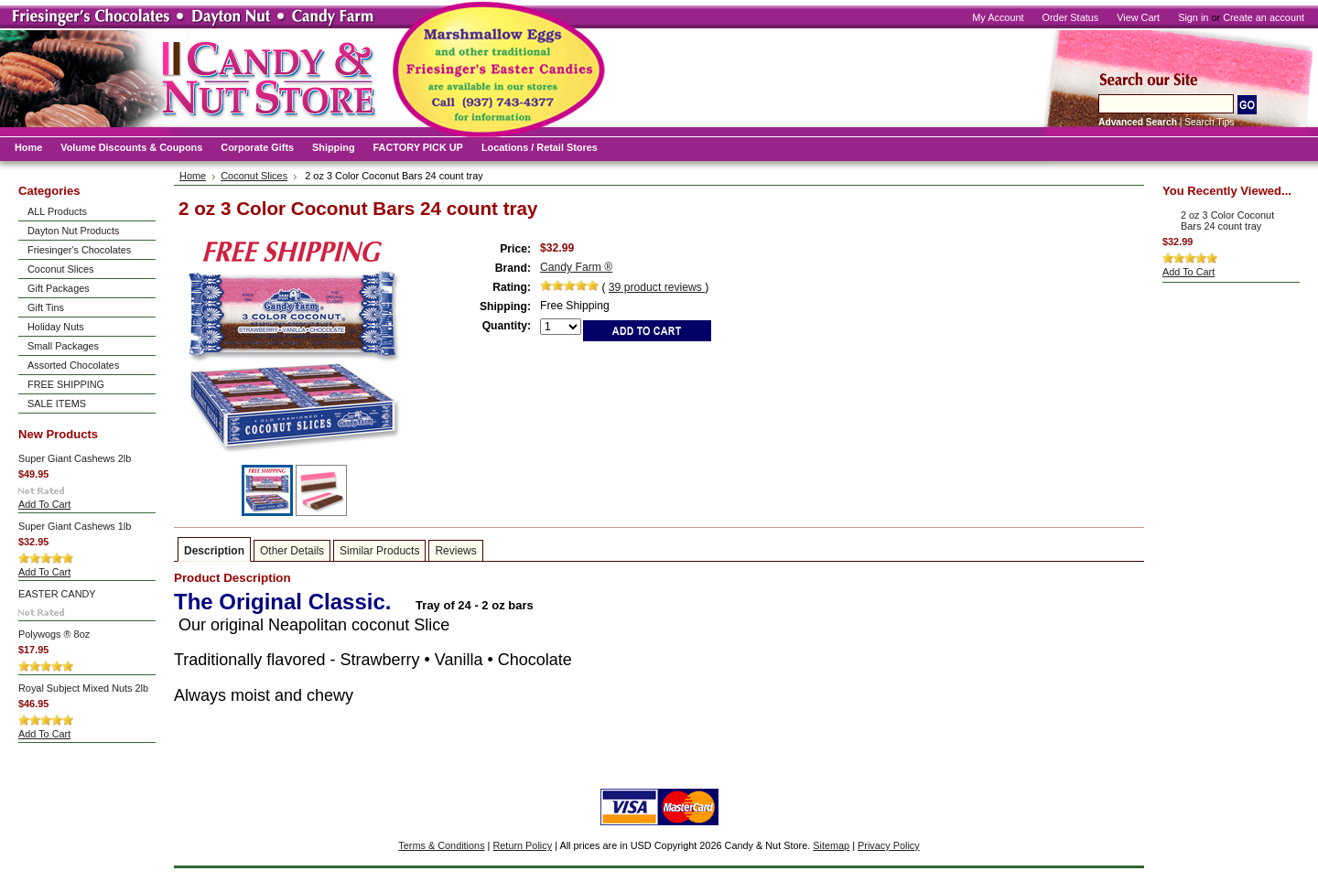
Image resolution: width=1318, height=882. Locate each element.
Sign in (1193, 17)
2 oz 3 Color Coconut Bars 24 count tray (1227, 220)
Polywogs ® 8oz (54, 634)
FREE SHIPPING (65, 384)
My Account (997, 17)
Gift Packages (58, 288)
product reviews (657, 287)
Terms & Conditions (441, 845)
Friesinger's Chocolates (79, 249)
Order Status (1071, 17)
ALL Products (57, 211)
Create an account (1263, 17)
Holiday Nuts (55, 326)
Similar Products (379, 550)
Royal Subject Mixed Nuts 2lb (83, 688)
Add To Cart (44, 504)
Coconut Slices (60, 269)
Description (214, 550)
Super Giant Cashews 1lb (74, 526)
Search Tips (1209, 122)
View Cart (1138, 17)
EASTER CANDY (57, 593)
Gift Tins (45, 307)
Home (192, 175)
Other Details (292, 550)
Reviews (455, 550)
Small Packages (63, 345)
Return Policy (522, 845)
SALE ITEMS (56, 403)
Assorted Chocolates (73, 365)
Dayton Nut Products (73, 230)
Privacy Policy (889, 845)
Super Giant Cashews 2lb (74, 458)
